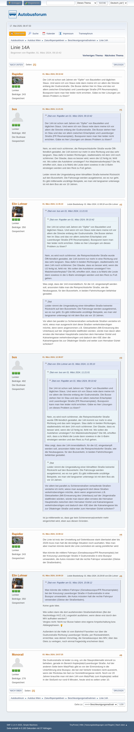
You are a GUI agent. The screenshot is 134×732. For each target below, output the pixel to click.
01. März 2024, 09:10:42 (52, 74)
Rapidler (17, 74)
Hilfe (82, 725)
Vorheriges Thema (93, 55)
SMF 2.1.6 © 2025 (14, 725)
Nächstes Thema (114, 55)
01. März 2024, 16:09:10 (52, 576)
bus (14, 109)
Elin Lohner (19, 203)
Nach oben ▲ (121, 725)
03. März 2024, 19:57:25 (52, 654)
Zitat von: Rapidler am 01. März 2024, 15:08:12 (69, 582)
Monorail (18, 654)
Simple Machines (30, 725)
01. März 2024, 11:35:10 (52, 204)
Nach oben (16, 691)
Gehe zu (78, 704)
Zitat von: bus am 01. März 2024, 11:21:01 (67, 211)
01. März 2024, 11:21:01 (52, 109)
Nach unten (16, 65)
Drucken (118, 65)
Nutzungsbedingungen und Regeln (99, 725)
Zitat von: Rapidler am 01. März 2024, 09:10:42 (69, 116)
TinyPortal (74, 725)
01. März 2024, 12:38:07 (52, 357)
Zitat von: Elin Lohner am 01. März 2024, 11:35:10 (71, 364)
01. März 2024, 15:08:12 (52, 534)
